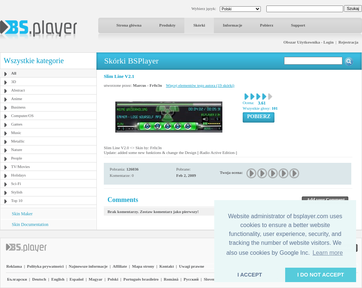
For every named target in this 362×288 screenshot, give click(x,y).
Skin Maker (22, 213)
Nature (16, 149)
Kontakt (166, 266)
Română (171, 279)
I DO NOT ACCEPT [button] (320, 275)
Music (16, 132)
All (13, 73)
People (16, 158)
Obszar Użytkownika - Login (308, 42)
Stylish (17, 192)
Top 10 (17, 200)
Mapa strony (143, 266)
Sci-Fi (16, 183)
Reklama (14, 266)
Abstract (18, 90)
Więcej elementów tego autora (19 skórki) (200, 85)
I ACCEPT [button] (250, 275)
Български (17, 279)
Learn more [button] (328, 253)
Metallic (18, 141)
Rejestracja (348, 42)
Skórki (199, 25)
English (57, 279)
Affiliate (120, 266)
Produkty (167, 25)
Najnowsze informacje (88, 266)
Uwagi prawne (191, 266)
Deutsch (39, 279)
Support (298, 25)
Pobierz (266, 25)
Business (18, 107)
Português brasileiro (140, 279)
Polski (112, 279)
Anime (16, 98)
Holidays (18, 175)
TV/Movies (20, 166)
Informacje (232, 25)
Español (76, 279)
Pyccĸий (191, 279)
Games (17, 124)
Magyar (95, 279)
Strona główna (128, 25)
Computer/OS (22, 115)
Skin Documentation (30, 224)
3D (13, 81)
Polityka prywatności (45, 266)
